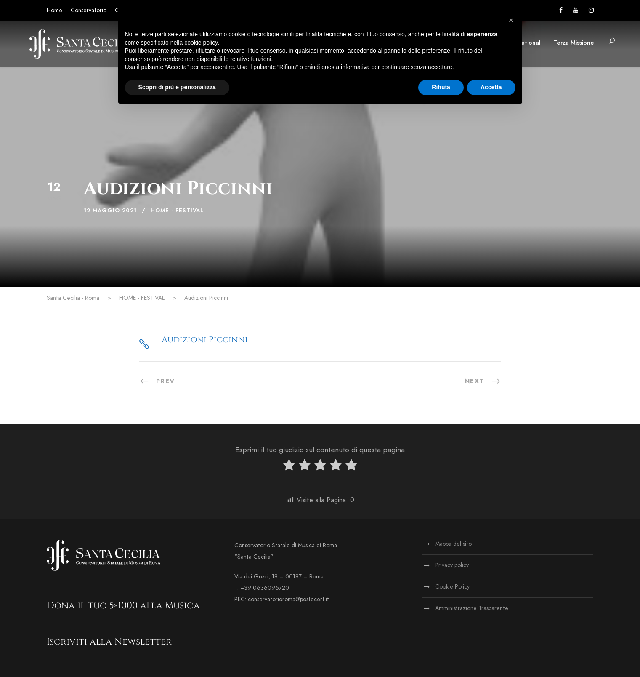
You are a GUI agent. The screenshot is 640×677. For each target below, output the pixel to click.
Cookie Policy (452, 587)
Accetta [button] (491, 87)
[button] (511, 20)
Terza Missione (573, 43)
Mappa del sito (453, 544)
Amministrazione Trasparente (471, 608)
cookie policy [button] (201, 42)
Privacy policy (452, 565)
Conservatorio (88, 10)
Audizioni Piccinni (205, 339)
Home (54, 10)
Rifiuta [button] (441, 87)
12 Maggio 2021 (110, 210)
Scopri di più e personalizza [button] (177, 87)
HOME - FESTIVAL (177, 210)
